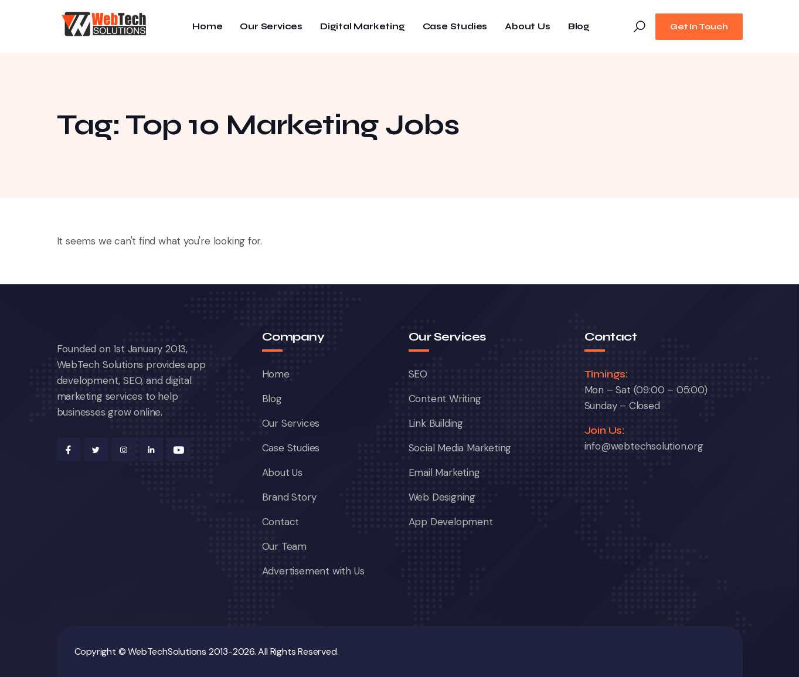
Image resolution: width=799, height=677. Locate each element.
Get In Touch (699, 27)
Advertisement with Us (313, 570)
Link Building (436, 423)
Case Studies (455, 26)
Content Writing (445, 398)
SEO (418, 374)
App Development (451, 521)
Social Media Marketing (460, 447)
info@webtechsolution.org (643, 446)
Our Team (284, 546)
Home (207, 26)
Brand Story (289, 497)
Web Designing (442, 497)
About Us (527, 26)
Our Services (271, 26)
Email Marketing (444, 472)
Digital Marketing (362, 26)
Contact (281, 521)
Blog (579, 26)
